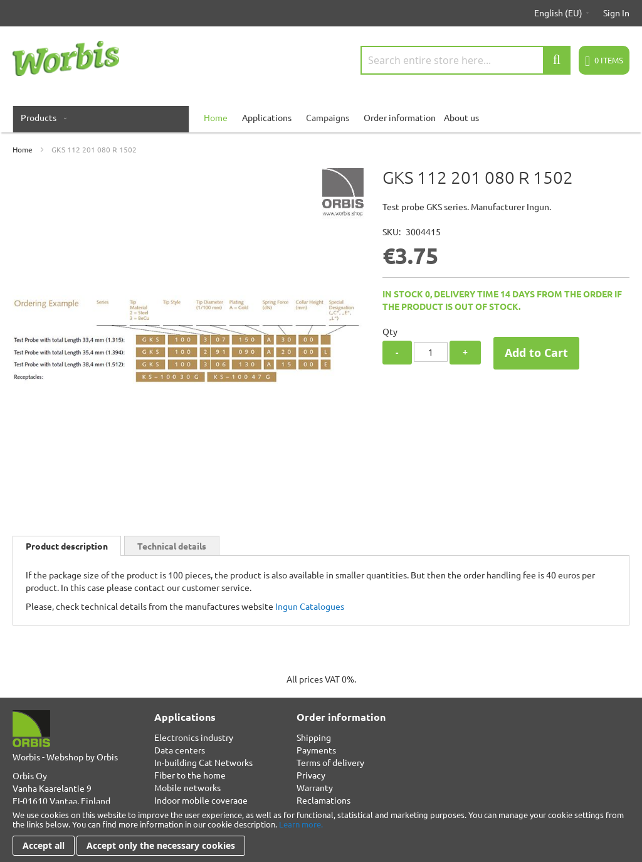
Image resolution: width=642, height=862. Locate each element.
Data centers (179, 749)
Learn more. (301, 824)
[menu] (321, 117)
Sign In (616, 12)
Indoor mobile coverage (201, 800)
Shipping (314, 737)
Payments (316, 749)
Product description (67, 545)
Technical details (171, 545)
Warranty (315, 787)
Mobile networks (187, 787)
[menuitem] (41, 117)
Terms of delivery (330, 762)
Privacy (311, 774)
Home (23, 149)
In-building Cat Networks (203, 762)
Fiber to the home (190, 774)
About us (461, 117)
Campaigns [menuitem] (327, 117)
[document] (321, 833)
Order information (400, 117)
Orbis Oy (30, 775)
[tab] (67, 546)
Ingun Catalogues (309, 606)
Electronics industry (193, 737)
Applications (267, 117)
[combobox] (465, 60)
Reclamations (323, 800)
